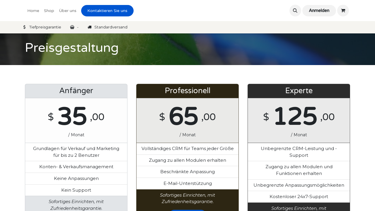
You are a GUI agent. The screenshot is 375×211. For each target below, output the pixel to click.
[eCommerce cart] (343, 10)
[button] (295, 10)
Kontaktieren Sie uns (107, 10)
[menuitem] (33, 10)
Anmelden (319, 10)
